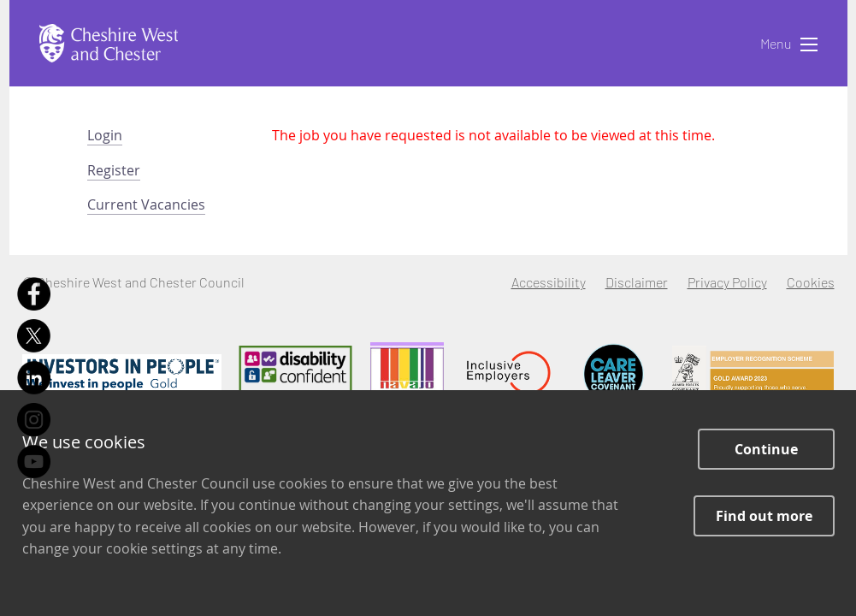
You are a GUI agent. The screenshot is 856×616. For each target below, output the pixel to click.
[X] (33, 335)
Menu (789, 44)
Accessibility (548, 281)
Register (113, 170)
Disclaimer (636, 281)
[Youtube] (33, 461)
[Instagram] (33, 419)
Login (104, 135)
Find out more (764, 515)
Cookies (811, 281)
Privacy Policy (727, 281)
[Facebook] (33, 294)
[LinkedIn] (33, 377)
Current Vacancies (146, 204)
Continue (766, 449)
